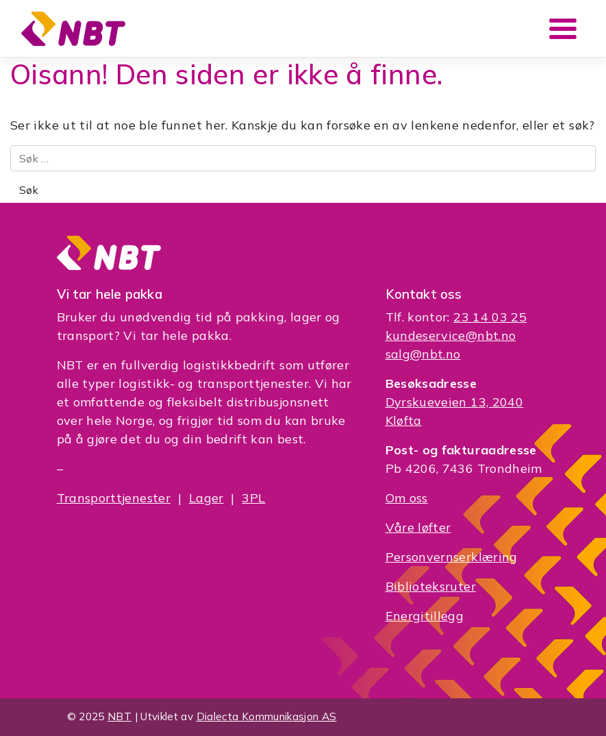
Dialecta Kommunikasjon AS (267, 716)
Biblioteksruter (431, 586)
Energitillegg (425, 616)
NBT (119, 716)
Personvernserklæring (452, 557)
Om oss (407, 498)
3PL (253, 498)
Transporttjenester (114, 498)
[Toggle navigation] (563, 29)
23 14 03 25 (490, 317)
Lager (206, 498)
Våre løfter (418, 527)
